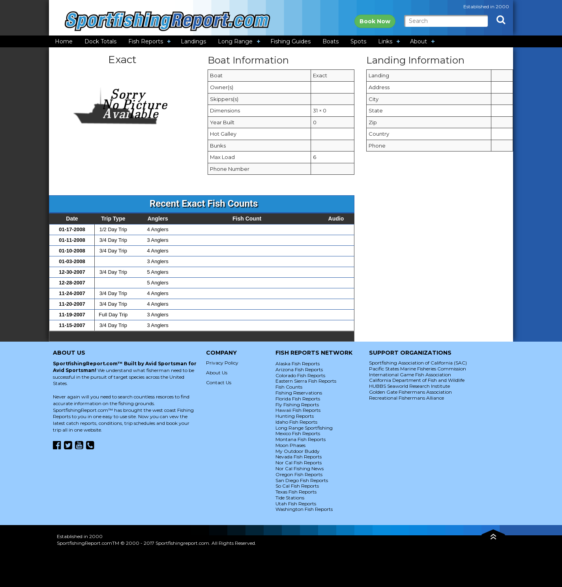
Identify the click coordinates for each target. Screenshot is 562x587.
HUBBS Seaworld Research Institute (409, 386)
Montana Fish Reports (300, 439)
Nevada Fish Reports (298, 457)
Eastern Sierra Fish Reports (305, 381)
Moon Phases (290, 445)
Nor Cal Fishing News (299, 468)
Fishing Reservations (298, 393)
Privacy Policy (222, 363)
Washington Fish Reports (304, 509)
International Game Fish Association (410, 375)
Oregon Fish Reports (298, 474)
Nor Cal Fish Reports (298, 462)
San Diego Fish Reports (301, 480)
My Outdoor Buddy (297, 451)
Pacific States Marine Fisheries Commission (417, 369)
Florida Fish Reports (297, 399)
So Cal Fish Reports (297, 486)
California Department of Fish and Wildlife (417, 380)
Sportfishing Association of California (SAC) (418, 363)
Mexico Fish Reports (297, 433)
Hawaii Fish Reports (297, 410)
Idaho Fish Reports (296, 422)
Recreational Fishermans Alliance (406, 398)
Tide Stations (289, 498)
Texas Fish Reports (296, 492)
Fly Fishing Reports (297, 405)
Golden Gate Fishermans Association (410, 392)
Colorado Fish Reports (300, 375)
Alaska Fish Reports (297, 363)
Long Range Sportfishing (304, 428)
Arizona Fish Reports (299, 369)
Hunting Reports (294, 416)
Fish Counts (288, 387)
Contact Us (218, 382)
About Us (216, 373)
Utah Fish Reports (295, 504)
